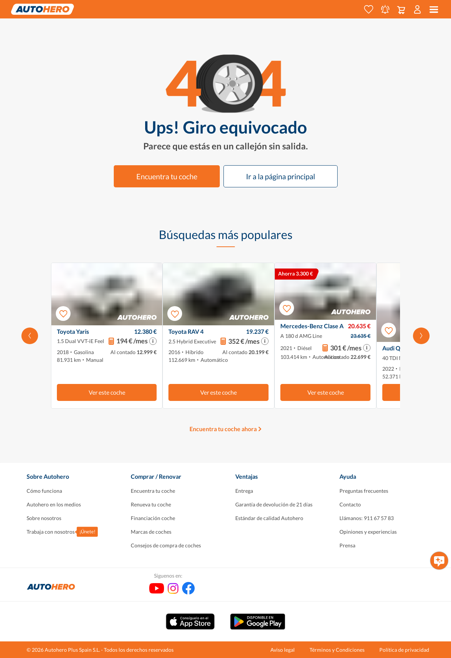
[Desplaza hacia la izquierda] (29, 335)
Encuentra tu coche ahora (223, 428)
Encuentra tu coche (166, 176)
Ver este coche (107, 392)
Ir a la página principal (280, 176)
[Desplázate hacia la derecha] (421, 335)
